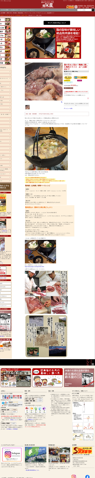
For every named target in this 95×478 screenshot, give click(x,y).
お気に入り (14, 10)
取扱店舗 (20, 12)
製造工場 (9, 12)
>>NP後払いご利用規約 (12, 429)
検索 (93, 10)
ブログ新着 (4, 10)
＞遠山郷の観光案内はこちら (32, 470)
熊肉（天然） (25, 15)
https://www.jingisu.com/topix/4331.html (34, 266)
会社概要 (3, 12)
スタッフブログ (37, 12)
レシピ (44, 12)
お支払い (3, 391)
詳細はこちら (13, 419)
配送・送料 (27, 391)
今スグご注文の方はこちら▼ (57, 23)
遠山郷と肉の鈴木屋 (30, 445)
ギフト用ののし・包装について (79, 391)
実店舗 (15, 12)
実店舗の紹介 (51, 445)
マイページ (23, 10)
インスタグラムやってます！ (8, 445)
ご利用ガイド (30, 419)
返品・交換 (51, 391)
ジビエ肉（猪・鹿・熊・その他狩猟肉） (12, 15)
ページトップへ (92, 364)
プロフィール (27, 12)
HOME (1, 15)
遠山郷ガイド (50, 12)
